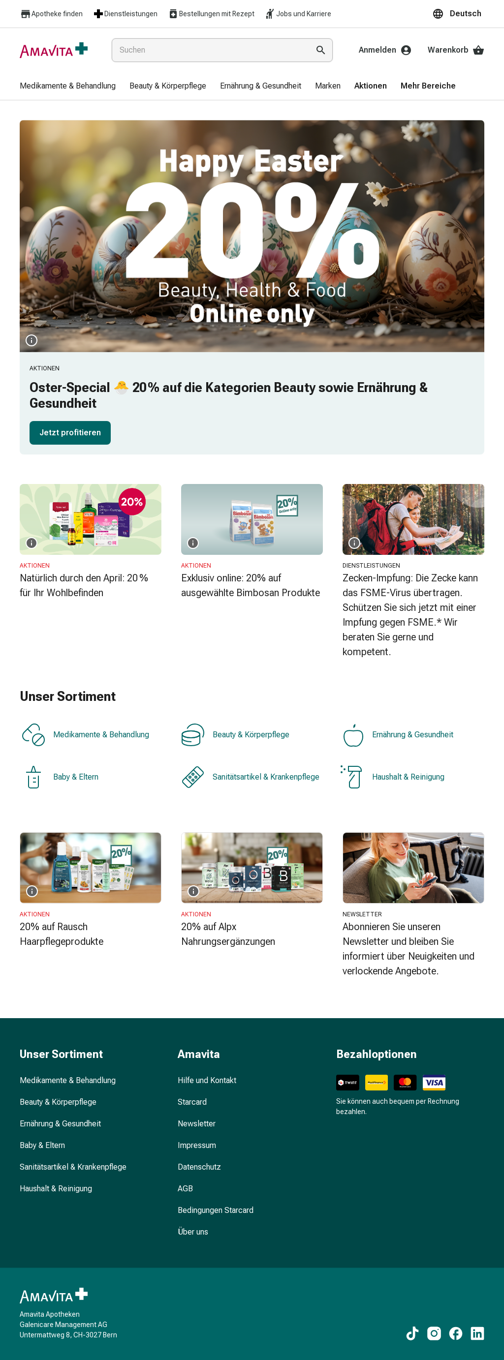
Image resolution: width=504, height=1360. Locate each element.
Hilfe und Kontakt (207, 1080)
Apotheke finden (51, 14)
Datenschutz (199, 1167)
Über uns (193, 1232)
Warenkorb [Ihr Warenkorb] (456, 50)
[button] (458, 14)
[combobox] (208, 50)
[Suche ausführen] (321, 50)
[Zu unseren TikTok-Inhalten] (412, 1333)
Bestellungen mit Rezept (210, 14)
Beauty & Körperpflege (235, 735)
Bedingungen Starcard (215, 1210)
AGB (185, 1188)
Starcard (192, 1102)
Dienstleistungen (125, 14)
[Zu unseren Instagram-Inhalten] (434, 1333)
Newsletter (197, 1123)
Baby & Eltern (60, 777)
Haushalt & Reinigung (392, 777)
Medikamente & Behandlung (85, 735)
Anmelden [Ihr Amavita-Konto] (385, 50)
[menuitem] (68, 86)
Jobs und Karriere (297, 14)
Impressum (197, 1145)
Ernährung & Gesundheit (397, 735)
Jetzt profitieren (70, 432)
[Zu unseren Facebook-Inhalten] (456, 1333)
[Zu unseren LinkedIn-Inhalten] (477, 1333)
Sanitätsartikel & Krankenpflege (250, 777)
